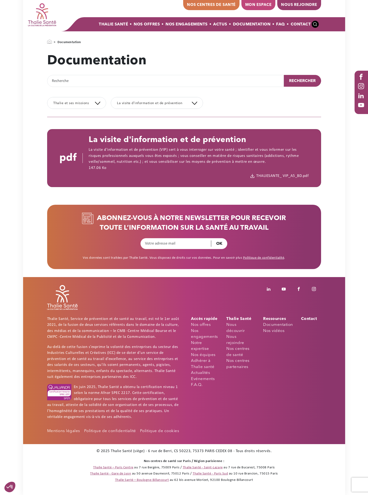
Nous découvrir (235, 328)
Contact (301, 24)
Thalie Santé (113, 24)
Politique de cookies (159, 431)
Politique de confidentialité (263, 258)
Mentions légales (63, 431)
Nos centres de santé (211, 5)
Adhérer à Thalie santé (202, 364)
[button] (10, 487)
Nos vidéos (274, 331)
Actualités (200, 373)
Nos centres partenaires (238, 364)
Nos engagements (204, 334)
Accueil (49, 41)
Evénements (203, 379)
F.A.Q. (197, 385)
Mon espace (258, 5)
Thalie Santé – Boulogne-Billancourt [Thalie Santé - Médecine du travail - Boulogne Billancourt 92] (142, 480)
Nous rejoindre (299, 5)
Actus (220, 24)
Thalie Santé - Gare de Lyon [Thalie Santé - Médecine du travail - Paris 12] (110, 473)
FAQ (280, 24)
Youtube (362, 109)
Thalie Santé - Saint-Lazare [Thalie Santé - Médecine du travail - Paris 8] (203, 467)
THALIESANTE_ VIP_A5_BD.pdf (282, 176)
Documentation (252, 24)
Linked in (362, 100)
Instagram (362, 91)
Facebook (362, 81)
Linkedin (271, 289)
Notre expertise (200, 346)
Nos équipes (203, 355)
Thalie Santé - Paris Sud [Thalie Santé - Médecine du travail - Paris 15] (210, 473)
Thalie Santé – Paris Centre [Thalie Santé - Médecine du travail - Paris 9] (113, 467)
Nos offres (147, 24)
